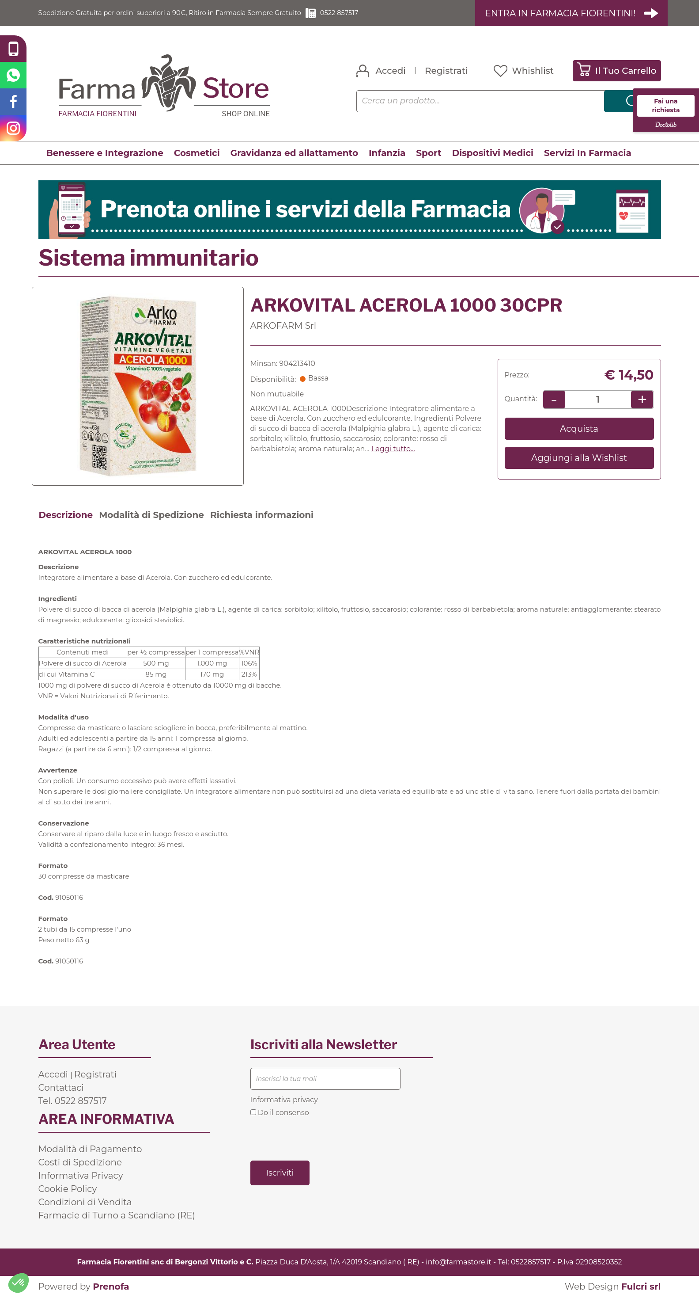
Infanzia (387, 153)
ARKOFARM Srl (283, 325)
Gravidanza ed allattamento (294, 153)
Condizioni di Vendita (85, 1202)
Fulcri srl (641, 1287)
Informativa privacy (284, 1100)
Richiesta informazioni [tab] (262, 515)
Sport (428, 153)
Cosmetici (197, 153)
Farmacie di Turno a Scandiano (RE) (117, 1215)
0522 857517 (364, 13)
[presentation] (317, 1138)
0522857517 (531, 1262)
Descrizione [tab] (66, 515)
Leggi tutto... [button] (393, 449)
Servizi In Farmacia (587, 153)
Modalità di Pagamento (90, 1149)
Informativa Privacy (80, 1175)
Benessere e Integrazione (104, 153)
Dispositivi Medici (492, 153)
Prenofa (111, 1287)
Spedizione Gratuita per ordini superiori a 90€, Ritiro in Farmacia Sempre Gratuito (181, 13)
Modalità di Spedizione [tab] (151, 515)
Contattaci (61, 1087)
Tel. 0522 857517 (72, 1101)
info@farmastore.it (458, 1262)
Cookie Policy (67, 1189)
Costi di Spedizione (80, 1162)
